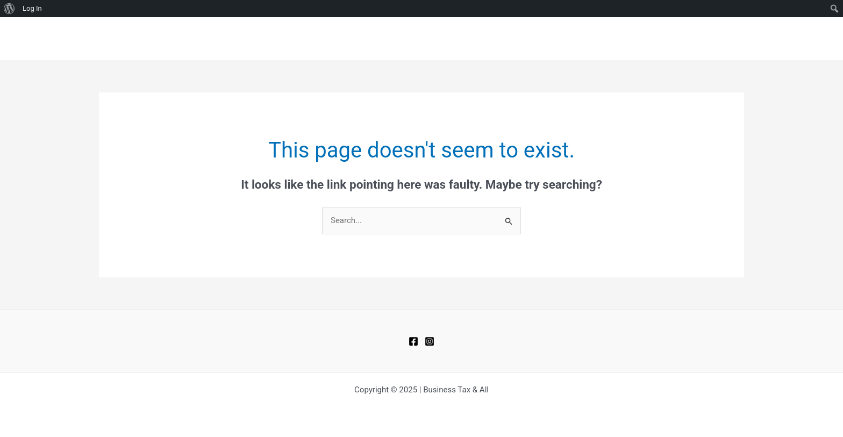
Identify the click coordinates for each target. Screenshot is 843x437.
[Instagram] (429, 341)
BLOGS (605, 39)
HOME (565, 39)
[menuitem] (9, 8)
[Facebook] (413, 341)
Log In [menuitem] (32, 8)
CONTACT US (658, 39)
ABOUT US (717, 39)
